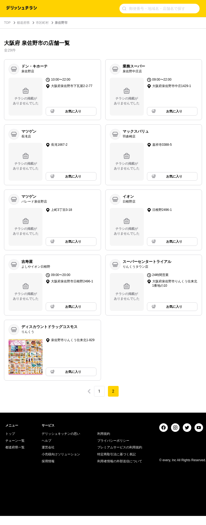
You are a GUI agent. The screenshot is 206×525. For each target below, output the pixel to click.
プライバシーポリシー (113, 507)
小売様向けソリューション (61, 521)
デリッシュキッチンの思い (61, 500)
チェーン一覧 (15, 507)
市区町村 (42, 23)
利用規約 (103, 500)
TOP (7, 23)
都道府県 (23, 23)
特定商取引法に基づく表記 (116, 521)
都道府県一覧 (15, 514)
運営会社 (48, 514)
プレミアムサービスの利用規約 (119, 514)
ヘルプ (46, 507)
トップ (10, 500)
